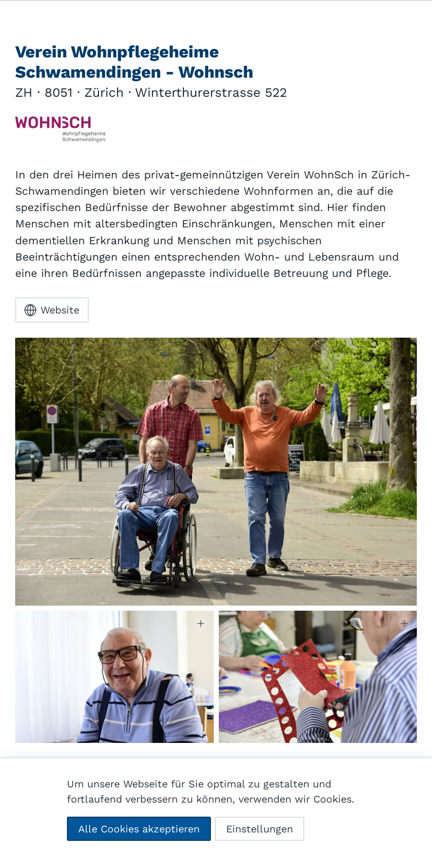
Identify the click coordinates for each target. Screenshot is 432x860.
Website (51, 310)
